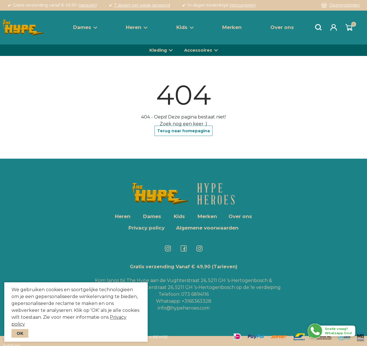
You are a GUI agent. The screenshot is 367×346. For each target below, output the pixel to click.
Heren (136, 27)
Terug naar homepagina (183, 130)
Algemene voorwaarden (207, 228)
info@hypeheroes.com (184, 308)
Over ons (282, 27)
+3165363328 (196, 301)
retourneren (243, 5)
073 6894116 (195, 294)
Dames (85, 27)
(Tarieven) (224, 266)
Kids (185, 27)
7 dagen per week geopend (142, 5)
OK (20, 333)
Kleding (158, 50)
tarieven (87, 5)
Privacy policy (146, 228)
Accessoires (198, 50)
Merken (232, 27)
